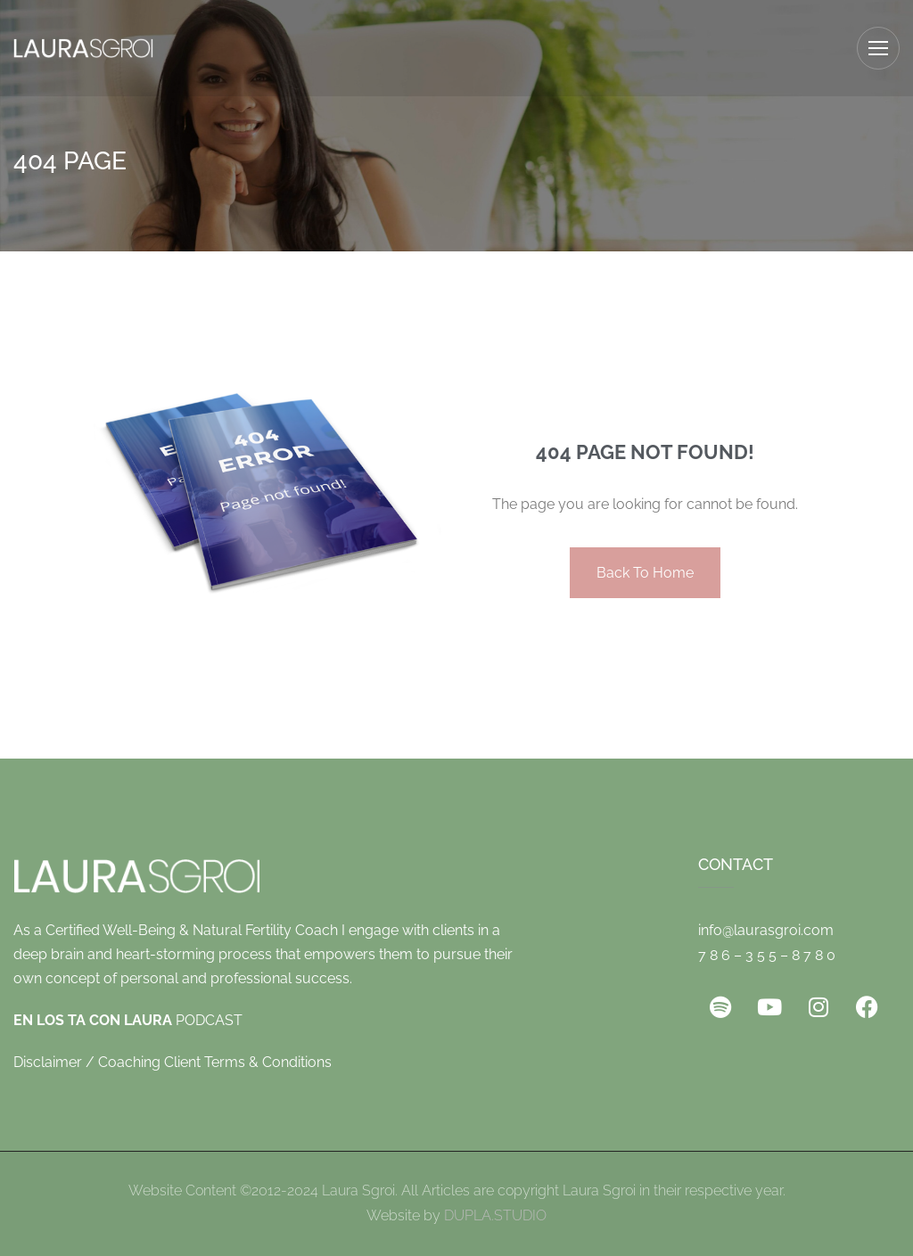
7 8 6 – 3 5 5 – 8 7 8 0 (766, 955)
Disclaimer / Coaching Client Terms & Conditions (172, 1062)
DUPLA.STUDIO (495, 1215)
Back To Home (645, 572)
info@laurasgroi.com (766, 930)
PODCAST (128, 1020)
